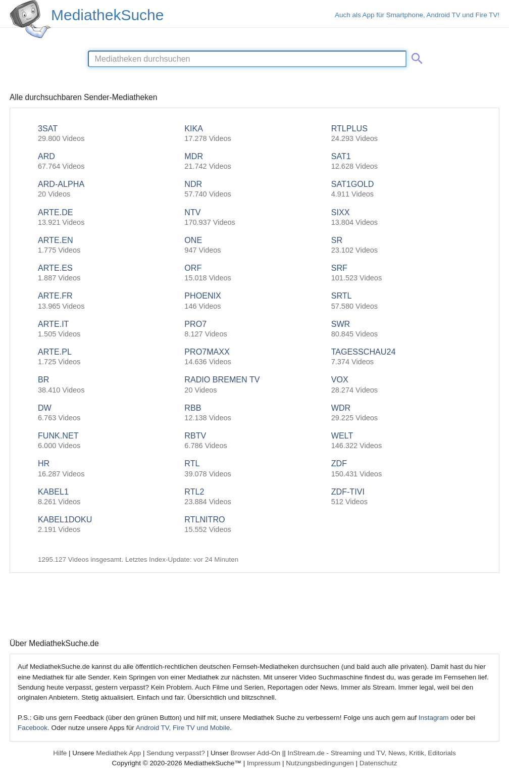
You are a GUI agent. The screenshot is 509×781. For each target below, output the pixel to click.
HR (108, 468)
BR (108, 385)
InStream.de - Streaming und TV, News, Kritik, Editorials (372, 753)
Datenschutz (378, 763)
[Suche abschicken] (415, 57)
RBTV (254, 441)
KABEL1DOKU (108, 524)
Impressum (263, 763)
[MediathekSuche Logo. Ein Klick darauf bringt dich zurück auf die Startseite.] (30, 19)
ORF (254, 273)
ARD (108, 161)
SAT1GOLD (401, 189)
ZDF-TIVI (401, 497)
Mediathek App (118, 753)
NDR (254, 189)
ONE (254, 245)
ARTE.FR (108, 301)
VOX (401, 385)
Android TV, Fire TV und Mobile (183, 727)
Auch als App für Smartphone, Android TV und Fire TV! (417, 15)
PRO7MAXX (254, 357)
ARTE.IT (108, 329)
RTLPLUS (401, 133)
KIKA (254, 133)
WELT (401, 441)
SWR (401, 329)
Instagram (434, 717)
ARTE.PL (108, 357)
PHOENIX (254, 301)
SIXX (401, 217)
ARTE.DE (108, 217)
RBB (254, 413)
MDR (254, 161)
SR (401, 245)
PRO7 (254, 329)
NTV (254, 217)
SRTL (401, 301)
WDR (401, 413)
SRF (401, 273)
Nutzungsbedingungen (320, 763)
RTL (254, 468)
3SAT (108, 133)
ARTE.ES (108, 273)
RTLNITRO (254, 524)
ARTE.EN (108, 245)
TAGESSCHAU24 (401, 357)
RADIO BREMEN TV (254, 385)
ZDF (401, 468)
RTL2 (254, 497)
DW (108, 413)
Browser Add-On (255, 753)
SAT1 (401, 161)
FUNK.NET (108, 441)
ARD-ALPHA (108, 189)
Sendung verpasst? (175, 753)
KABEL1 (108, 497)
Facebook (32, 727)
